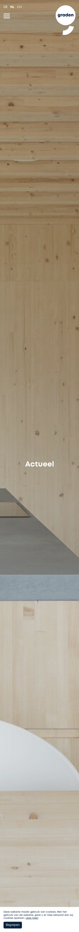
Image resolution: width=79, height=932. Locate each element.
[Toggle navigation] (7, 16)
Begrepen (13, 925)
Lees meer (32, 918)
